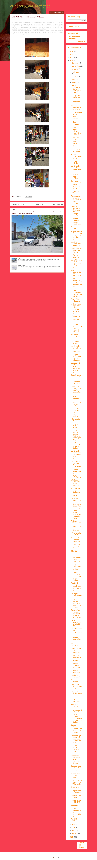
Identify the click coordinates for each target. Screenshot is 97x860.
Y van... (13, 209)
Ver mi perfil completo (76, 41)
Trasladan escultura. (75, 671)
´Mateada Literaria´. (75, 676)
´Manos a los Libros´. (76, 228)
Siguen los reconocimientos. (76, 686)
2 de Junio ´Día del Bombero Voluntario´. (76, 782)
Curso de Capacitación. (76, 336)
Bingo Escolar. (21, 265)
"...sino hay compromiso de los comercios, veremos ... (76, 131)
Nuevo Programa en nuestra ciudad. (76, 445)
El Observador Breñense (74, 38)
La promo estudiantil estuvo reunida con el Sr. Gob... (76, 184)
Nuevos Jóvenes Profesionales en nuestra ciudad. (76, 718)
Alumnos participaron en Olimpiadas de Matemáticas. (76, 810)
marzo (74, 830)
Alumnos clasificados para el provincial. (76, 558)
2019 (72, 52)
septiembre (76, 72)
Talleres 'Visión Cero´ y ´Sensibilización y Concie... (76, 525)
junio (74, 83)
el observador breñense (30, 6)
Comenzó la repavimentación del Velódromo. (76, 318)
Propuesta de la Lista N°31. (76, 767)
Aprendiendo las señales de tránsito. (76, 639)
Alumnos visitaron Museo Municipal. (76, 221)
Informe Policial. (75, 162)
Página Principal (38, 204)
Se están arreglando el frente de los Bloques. (76, 273)
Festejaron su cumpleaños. (76, 377)
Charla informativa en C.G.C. (76, 156)
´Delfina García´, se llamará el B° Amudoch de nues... (76, 282)
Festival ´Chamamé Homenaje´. (76, 244)
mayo (74, 824)
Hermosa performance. (76, 595)
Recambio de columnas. (76, 300)
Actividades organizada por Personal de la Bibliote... (76, 454)
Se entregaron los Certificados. (76, 631)
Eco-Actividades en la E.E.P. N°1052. (76, 623)
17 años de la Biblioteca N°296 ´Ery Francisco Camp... (75, 759)
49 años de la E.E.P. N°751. (76, 534)
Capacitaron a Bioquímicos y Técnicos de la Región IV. (76, 235)
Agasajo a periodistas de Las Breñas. (76, 567)
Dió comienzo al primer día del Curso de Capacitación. (76, 308)
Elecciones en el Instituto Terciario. (76, 250)
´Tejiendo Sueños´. (75, 681)
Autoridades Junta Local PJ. (76, 546)
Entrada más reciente (18, 204)
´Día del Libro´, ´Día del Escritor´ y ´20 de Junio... (76, 412)
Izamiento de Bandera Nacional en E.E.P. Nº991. (76, 464)
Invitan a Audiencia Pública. (75, 176)
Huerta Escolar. (74, 552)
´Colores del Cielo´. (75, 420)
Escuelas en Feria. (75, 342)
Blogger (58, 857)
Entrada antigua (58, 204)
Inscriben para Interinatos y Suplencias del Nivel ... (76, 292)
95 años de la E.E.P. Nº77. (76, 801)
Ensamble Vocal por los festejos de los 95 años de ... (76, 390)
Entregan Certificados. (76, 693)
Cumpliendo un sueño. (76, 645)
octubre (75, 69)
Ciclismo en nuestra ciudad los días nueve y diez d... (76, 492)
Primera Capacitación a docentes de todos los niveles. (76, 728)
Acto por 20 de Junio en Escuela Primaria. (76, 357)
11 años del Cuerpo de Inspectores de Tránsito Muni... (76, 586)
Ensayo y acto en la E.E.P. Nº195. (76, 425)
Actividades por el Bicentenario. (76, 168)
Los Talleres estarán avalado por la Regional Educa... (76, 603)
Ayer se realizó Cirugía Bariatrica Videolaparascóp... (76, 435)
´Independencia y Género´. (76, 796)
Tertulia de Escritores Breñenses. (76, 539)
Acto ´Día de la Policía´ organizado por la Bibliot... (76, 263)
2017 (72, 58)
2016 (72, 60)
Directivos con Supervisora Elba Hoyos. (76, 789)
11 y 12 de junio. (74, 820)
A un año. (75, 771)
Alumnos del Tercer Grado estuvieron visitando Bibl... (76, 513)
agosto (74, 77)
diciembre (76, 63)
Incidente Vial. (75, 192)
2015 (72, 837)
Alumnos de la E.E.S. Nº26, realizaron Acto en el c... (75, 367)
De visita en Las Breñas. (76, 382)
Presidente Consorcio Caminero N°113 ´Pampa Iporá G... (75, 210)
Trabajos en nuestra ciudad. (75, 775)
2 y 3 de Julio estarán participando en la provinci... (76, 749)
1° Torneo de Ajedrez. (75, 256)
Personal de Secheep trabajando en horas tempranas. (76, 613)
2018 (72, 55)
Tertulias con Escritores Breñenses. (76, 650)
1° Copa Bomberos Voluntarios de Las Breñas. (76, 576)
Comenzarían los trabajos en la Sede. (76, 107)
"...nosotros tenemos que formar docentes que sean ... (76, 199)
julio (73, 80)
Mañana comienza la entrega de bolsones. (76, 482)
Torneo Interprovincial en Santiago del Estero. (76, 89)
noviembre (76, 66)
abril (74, 827)
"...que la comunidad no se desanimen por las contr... (76, 401)
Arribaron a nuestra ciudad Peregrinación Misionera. (76, 142)
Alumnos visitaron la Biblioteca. (76, 665)
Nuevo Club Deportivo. (75, 151)
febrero (75, 833)
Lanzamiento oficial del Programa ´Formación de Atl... (76, 739)
